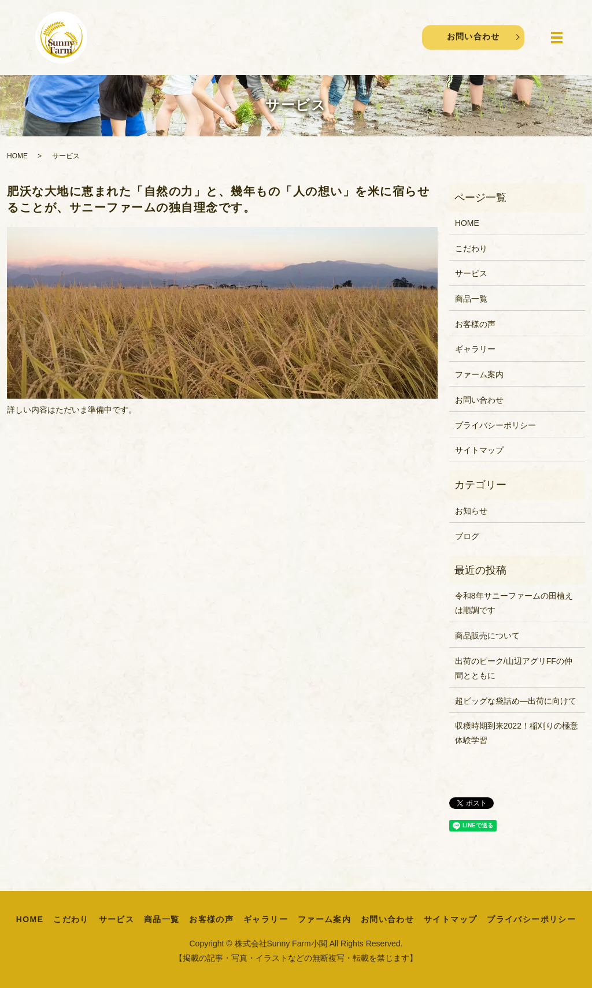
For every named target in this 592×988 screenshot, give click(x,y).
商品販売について (487, 635)
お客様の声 (475, 324)
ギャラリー (475, 349)
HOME (17, 156)
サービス (471, 273)
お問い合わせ (473, 37)
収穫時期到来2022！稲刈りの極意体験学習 (516, 733)
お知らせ (471, 510)
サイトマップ (479, 450)
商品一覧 (471, 298)
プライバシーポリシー (495, 425)
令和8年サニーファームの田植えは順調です (514, 603)
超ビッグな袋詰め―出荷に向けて (515, 700)
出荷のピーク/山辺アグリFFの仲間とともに (513, 668)
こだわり (471, 248)
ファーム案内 (479, 374)
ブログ (467, 536)
